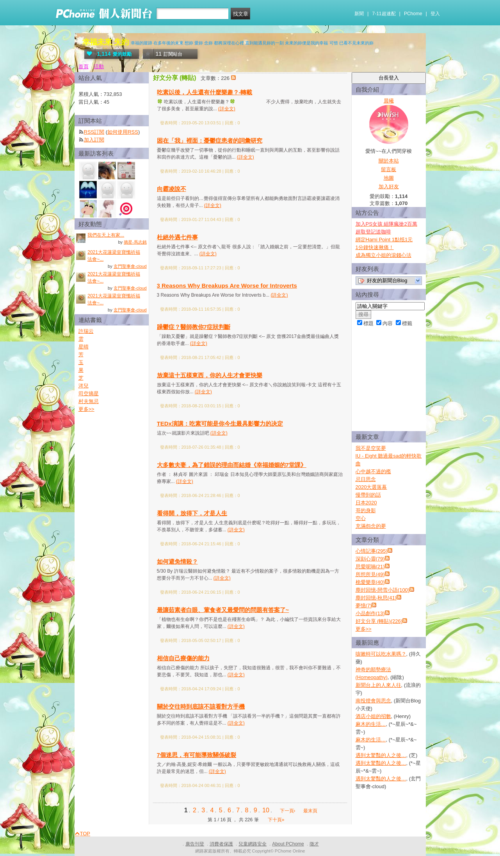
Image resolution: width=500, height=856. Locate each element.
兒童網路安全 (252, 844)
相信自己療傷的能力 (183, 658)
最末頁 (310, 811)
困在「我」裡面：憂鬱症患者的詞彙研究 (209, 140)
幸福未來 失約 (105, 42)
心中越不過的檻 (373, 471)
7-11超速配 (384, 13)
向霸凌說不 (171, 189)
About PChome (288, 844)
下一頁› (288, 811)
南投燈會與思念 (373, 701)
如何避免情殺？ (177, 561)
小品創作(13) (370, 613)
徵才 (314, 844)
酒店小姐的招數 (373, 716)
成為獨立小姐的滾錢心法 (383, 255)
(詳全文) (226, 108)
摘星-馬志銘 (135, 242)
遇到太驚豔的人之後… (381, 755)
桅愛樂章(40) (370, 582)
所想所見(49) (370, 574)
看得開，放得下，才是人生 (192, 513)
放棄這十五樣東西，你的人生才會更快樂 (209, 375)
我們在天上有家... (105, 235)
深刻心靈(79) (370, 559)
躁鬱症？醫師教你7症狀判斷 (193, 327)
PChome (413, 13)
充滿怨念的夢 (371, 526)
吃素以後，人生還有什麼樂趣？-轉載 (205, 92)
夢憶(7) (364, 605)
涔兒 (83, 386)
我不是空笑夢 (371, 448)
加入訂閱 (94, 140)
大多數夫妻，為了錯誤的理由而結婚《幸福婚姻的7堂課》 (231, 465)
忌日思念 (366, 479)
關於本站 (389, 161)
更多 (364, 629)
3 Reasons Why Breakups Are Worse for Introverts (227, 285)
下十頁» (276, 819)
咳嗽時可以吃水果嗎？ (381, 654)
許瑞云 (86, 331)
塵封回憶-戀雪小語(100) (383, 590)
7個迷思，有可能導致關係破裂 (196, 755)
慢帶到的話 (368, 495)
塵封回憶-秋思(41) (376, 598)
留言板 (388, 169)
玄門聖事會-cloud (130, 266)
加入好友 (389, 186)
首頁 (83, 66)
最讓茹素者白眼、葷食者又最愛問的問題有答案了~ (223, 610)
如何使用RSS (122, 132)
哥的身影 (366, 510)
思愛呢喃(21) (370, 566)
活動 (99, 66)
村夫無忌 (88, 401)
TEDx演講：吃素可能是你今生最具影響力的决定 (220, 423)
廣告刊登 (194, 844)
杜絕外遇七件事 (177, 237)
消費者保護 (221, 844)
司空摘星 (88, 393)
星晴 (83, 347)
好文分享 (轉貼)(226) (379, 621)
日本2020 (366, 503)
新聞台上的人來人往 (378, 685)
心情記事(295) (372, 551)
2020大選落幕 (371, 487)
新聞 (359, 13)
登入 (435, 13)
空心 (361, 518)
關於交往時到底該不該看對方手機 (201, 706)
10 (265, 810)
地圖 (389, 178)
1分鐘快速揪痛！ (375, 247)
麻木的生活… (371, 724)
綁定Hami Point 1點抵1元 (384, 239)
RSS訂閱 (94, 132)
